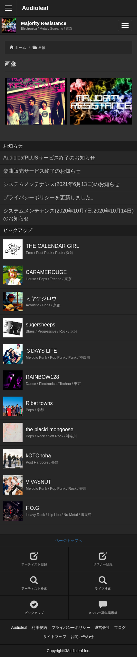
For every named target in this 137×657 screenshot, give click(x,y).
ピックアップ (34, 608)
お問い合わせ (82, 636)
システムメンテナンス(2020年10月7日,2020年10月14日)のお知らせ (68, 214)
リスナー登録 (103, 559)
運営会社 (102, 627)
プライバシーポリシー (71, 627)
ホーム (20, 47)
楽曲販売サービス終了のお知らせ (42, 171)
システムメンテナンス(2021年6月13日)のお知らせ (61, 184)
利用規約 (39, 627)
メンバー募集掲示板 (103, 608)
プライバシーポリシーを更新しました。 (49, 197)
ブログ (120, 627)
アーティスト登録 (34, 559)
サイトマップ (54, 636)
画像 (41, 47)
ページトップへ (68, 540)
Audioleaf (35, 8)
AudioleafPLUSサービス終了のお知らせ (49, 157)
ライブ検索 (103, 583)
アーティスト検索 (34, 583)
